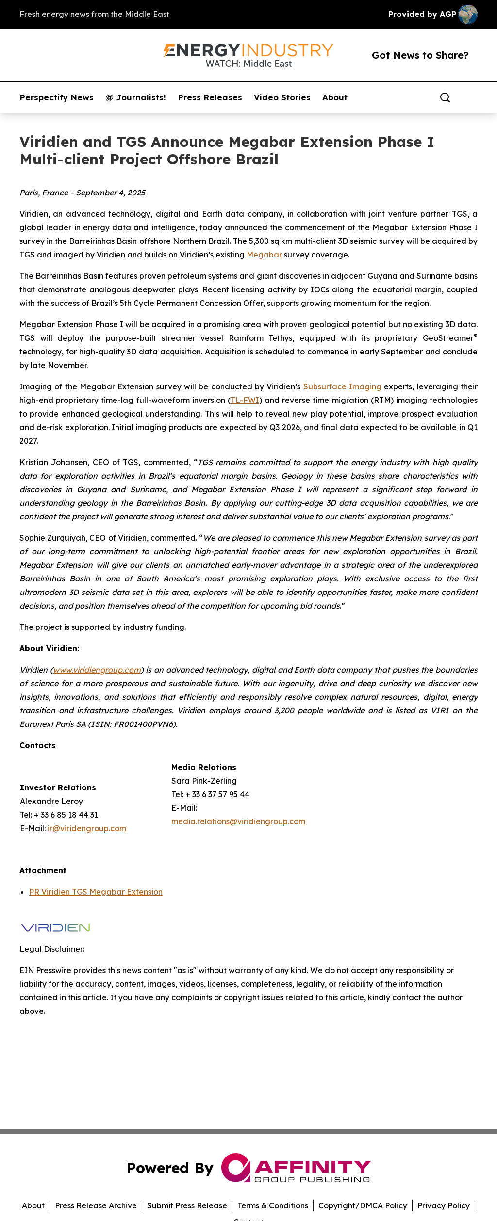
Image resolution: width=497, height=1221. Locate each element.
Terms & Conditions (272, 1205)
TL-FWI (245, 400)
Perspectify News (56, 97)
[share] (471, 97)
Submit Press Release (187, 1205)
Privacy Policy (443, 1205)
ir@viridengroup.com (87, 828)
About (335, 97)
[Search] (445, 97)
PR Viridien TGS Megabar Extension (96, 892)
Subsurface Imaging (342, 386)
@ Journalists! (135, 97)
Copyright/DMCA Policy (362, 1205)
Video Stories (282, 97)
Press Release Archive (96, 1205)
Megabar (264, 254)
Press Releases (210, 97)
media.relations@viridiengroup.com (238, 821)
